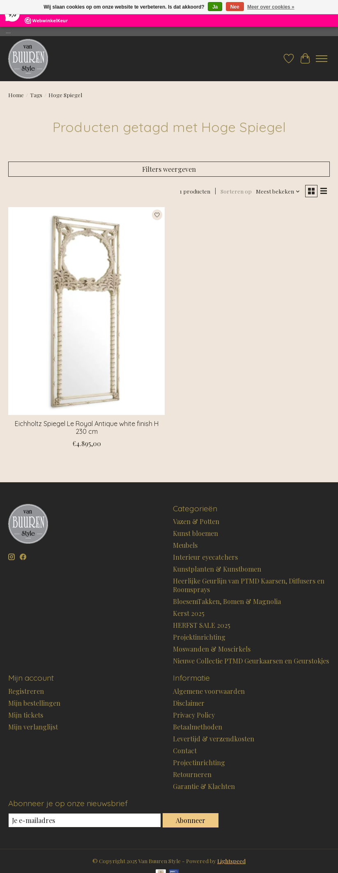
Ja (215, 7)
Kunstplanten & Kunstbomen (217, 569)
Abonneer (190, 820)
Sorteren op (236, 191)
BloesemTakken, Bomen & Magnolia (227, 601)
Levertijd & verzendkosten (213, 738)
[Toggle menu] (321, 58)
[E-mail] (84, 820)
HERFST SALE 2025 (201, 625)
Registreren (26, 691)
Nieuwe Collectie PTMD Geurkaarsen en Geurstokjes (251, 660)
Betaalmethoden (197, 727)
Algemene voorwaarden (209, 691)
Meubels (185, 545)
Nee (234, 7)
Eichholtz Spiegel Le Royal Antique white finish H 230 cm (87, 427)
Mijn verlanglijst (33, 727)
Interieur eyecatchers (205, 557)
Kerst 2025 (189, 613)
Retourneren (192, 774)
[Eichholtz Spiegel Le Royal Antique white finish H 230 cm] (86, 311)
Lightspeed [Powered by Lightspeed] (231, 860)
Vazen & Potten (196, 521)
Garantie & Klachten (204, 786)
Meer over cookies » (270, 7)
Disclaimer (189, 703)
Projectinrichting (199, 762)
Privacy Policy (194, 715)
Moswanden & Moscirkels (212, 649)
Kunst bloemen (195, 533)
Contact (185, 750)
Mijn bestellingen (34, 703)
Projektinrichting (199, 637)
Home (16, 94)
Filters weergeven (169, 169)
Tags (36, 94)
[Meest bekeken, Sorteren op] (278, 191)
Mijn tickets (25, 715)
